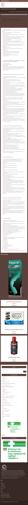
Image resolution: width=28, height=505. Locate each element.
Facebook (3, 435)
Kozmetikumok (4, 394)
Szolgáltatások (3, 485)
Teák (2, 417)
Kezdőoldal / (10, 11)
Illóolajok (3, 413)
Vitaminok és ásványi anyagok (6, 416)
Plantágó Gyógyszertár (5, 0)
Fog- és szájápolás (4, 400)
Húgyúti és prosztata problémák (6, 403)
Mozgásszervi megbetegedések (6, 414)
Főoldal (2, 482)
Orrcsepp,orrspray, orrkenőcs (7, 392)
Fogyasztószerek (4, 399)
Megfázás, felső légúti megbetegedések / (18, 11)
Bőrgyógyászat (4, 380)
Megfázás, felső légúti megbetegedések (7, 386)
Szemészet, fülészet (4, 408)
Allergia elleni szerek (4, 378)
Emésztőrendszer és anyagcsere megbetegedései (8, 383)
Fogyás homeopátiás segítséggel (5, 495)
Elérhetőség (2, 488)
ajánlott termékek (4, 254)
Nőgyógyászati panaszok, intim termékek (7, 397)
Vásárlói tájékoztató (3, 486)
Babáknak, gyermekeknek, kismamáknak (7, 405)
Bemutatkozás (3, 483)
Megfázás (26, 11)
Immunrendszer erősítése (5, 402)
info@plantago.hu (20, 476)
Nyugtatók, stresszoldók (5, 411)
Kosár (1, 489)
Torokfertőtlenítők (5, 393)
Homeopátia (3, 377)
